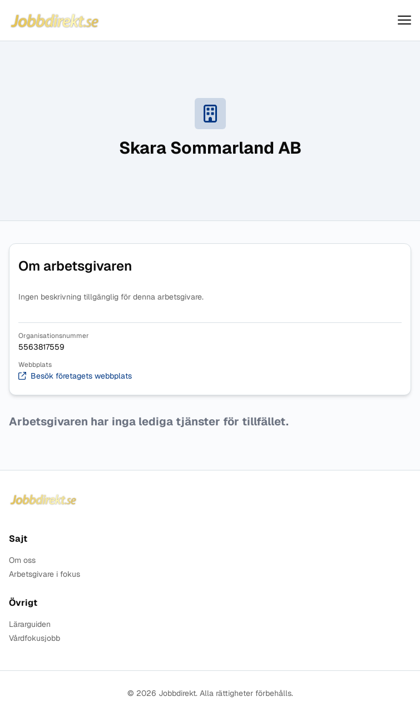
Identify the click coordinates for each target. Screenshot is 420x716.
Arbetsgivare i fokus (44, 574)
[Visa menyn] (404, 20)
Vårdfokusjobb (34, 638)
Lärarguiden (30, 624)
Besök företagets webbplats (75, 376)
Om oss (22, 560)
